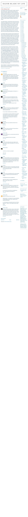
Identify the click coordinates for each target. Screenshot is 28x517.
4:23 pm (4, 119)
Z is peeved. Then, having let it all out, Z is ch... (24, 142)
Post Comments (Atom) (8, 221)
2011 (22, 36)
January (23, 56)
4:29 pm (4, 205)
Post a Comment (3, 218)
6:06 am (4, 154)
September (23, 46)
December (23, 42)
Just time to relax (24, 144)
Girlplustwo (4, 147)
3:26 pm (4, 87)
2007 (22, 41)
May (22, 51)
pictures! (23, 176)
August (23, 47)
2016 (22, 30)
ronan (21, 17)
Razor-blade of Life (14, 4)
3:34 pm (4, 93)
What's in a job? (24, 131)
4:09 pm (4, 104)
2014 (22, 32)
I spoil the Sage (24, 111)
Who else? (23, 169)
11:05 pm (4, 145)
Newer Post (2, 219)
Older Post (17, 219)
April (22, 52)
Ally (3, 165)
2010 (22, 37)
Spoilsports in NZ (24, 72)
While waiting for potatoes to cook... (24, 66)
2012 (22, 35)
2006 (22, 180)
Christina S (4, 207)
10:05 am (4, 181)
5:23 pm (4, 216)
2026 (22, 21)
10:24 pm (4, 138)
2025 (22, 22)
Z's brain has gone (24, 150)
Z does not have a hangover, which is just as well (24, 89)
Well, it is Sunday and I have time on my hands (24, 101)
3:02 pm (4, 192)
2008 (22, 40)
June (23, 50)
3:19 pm (4, 80)
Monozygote (4, 89)
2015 (22, 31)
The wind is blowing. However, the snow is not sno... (24, 125)
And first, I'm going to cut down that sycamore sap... (24, 174)
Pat (3, 95)
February (23, 55)
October (23, 45)
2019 (22, 27)
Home (10, 219)
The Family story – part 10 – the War (24, 129)
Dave (3, 121)
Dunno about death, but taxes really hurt (24, 63)
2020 (22, 26)
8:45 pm (4, 130)
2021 (22, 25)
